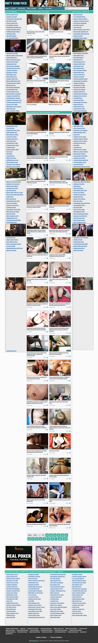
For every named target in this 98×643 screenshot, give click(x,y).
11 (40, 539)
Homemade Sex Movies (13, 98)
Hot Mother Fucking (12, 25)
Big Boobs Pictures (22, 632)
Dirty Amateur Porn (12, 162)
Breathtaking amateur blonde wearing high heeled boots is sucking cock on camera (36, 232)
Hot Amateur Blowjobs (13, 87)
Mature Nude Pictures (34, 632)
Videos (40, 8)
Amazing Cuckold (12, 16)
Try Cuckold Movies (12, 38)
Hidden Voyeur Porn (58, 628)
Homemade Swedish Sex (14, 27)
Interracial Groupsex (73, 632)
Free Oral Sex (11, 128)
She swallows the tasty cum (56, 31)
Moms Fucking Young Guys (15, 55)
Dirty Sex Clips (11, 214)
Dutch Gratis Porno (12, 239)
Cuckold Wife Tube (12, 89)
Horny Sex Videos (12, 203)
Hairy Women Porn (12, 242)
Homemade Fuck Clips (13, 130)
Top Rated (21, 8)
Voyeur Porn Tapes (12, 104)
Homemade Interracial (46, 628)
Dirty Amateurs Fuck (13, 216)
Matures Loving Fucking (14, 182)
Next (65, 539)
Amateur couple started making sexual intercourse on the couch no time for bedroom (59, 330)
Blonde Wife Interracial (13, 81)
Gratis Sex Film (11, 34)
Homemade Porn (11, 351)
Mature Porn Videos (12, 186)
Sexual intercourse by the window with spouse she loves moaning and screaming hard (36, 354)
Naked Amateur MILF (13, 149)
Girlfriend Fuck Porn (13, 160)
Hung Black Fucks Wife (13, 209)
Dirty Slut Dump (11, 199)
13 (48, 539)
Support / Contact (41, 637)
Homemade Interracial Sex (14, 19)
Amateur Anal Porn (12, 139)
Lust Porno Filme (12, 136)
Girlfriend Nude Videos (13, 31)
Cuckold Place (11, 147)
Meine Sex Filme (11, 250)
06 (62, 535)
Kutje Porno (10, 196)
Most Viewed (31, 8)
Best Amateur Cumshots (14, 94)
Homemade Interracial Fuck (15, 248)
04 (55, 535)
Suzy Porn (10, 151)
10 (37, 539)
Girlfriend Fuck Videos (33, 628)
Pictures (48, 8)
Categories (22, 628)
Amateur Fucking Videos (12, 628)
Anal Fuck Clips (83, 628)
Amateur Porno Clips (13, 145)
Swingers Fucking (12, 72)
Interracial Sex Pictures (47, 630)
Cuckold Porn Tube (12, 143)
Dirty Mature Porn (12, 76)
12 (44, 539)
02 (47, 535)
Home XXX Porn (11, 141)
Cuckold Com (11, 156)
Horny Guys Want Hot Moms (15, 194)
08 (29, 539)
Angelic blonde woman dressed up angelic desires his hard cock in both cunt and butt (59, 428)
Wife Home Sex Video (13, 211)
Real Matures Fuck (12, 126)
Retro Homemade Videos (14, 244)
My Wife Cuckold (11, 21)
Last (60, 539)
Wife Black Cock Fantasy (14, 106)
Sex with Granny (11, 190)
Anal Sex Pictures (34, 630)
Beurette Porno (11, 85)
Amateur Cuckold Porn (13, 96)
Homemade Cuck (12, 64)
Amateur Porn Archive (13, 184)
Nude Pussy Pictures (47, 632)
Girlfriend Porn (11, 237)
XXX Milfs (9, 154)
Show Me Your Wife (12, 53)
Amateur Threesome (13, 205)
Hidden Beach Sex (12, 218)
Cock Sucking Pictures (60, 632)
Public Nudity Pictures (22, 630)
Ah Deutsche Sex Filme (13, 68)
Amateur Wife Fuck (12, 79)
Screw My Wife (11, 246)
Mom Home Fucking (12, 134)
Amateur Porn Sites (12, 188)
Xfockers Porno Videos (13, 166)
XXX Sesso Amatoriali (13, 66)
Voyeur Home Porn (12, 23)
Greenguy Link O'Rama (13, 164)
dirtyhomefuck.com (34, 640)
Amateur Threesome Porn (14, 100)
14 (52, 539)
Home (7, 8)
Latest (13, 8)
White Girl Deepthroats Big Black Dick (36, 524)
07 (66, 535)
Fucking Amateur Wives (14, 29)
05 (58, 535)
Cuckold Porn (9, 633)
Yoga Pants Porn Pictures (61, 630)
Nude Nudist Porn (12, 57)
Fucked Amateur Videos (14, 83)
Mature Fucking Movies (71, 628)
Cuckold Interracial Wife (14, 220)
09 (33, 539)
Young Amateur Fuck (13, 91)
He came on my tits (54, 450)
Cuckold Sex (83, 632)
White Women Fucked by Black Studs (36, 80)
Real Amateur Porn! (12, 14)
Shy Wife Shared (11, 36)
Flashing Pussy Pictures (75, 630)
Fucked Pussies (11, 207)
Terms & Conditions (56, 637)
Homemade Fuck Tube (13, 201)
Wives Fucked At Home (13, 59)
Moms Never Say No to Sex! (15, 192)
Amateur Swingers (12, 70)
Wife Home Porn (11, 158)
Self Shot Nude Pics (11, 632)
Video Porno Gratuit (12, 62)
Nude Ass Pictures (10, 630)
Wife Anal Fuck (11, 108)
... (55, 539)
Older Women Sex (12, 132)
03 (51, 535)
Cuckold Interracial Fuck (14, 102)
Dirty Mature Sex (11, 74)
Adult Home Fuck (12, 222)
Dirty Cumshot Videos (13, 111)
